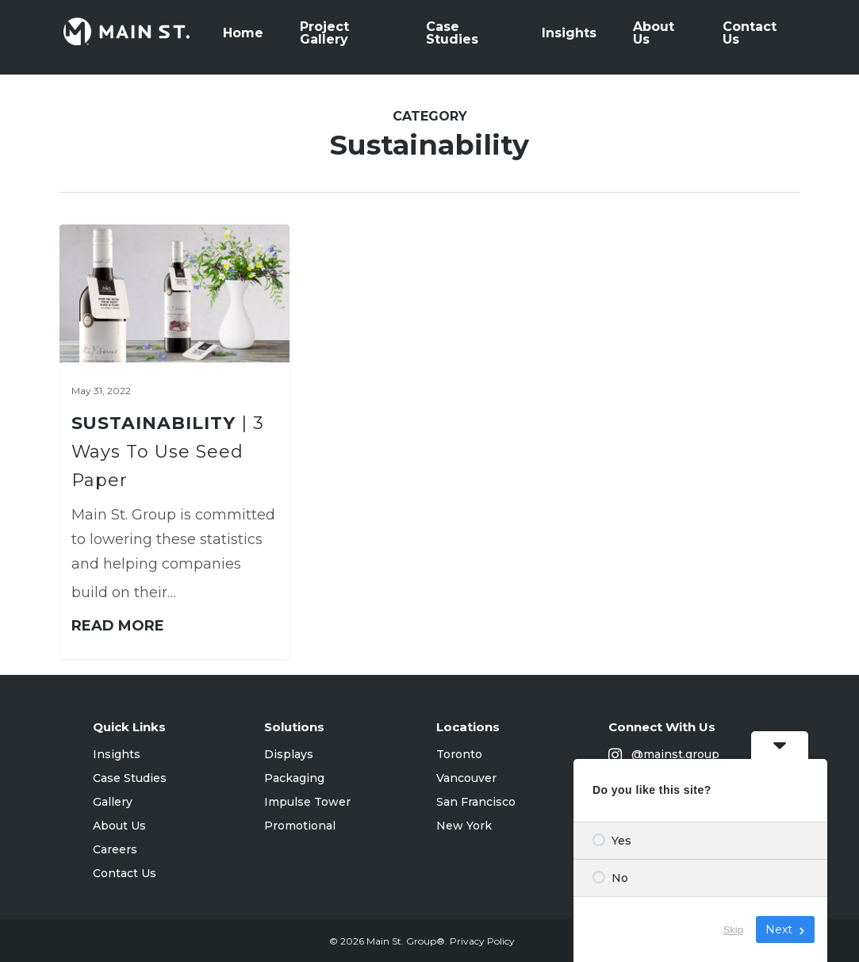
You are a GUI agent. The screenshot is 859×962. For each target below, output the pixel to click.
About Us (119, 825)
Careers (115, 849)
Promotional (300, 825)
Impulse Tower (307, 802)
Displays (288, 754)
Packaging (294, 778)
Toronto (459, 754)
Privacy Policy (482, 941)
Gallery (112, 802)
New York (464, 825)
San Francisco (476, 802)
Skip (733, 930)
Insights (116, 754)
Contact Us (124, 873)
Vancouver (466, 778)
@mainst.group (663, 755)
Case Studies (130, 778)
